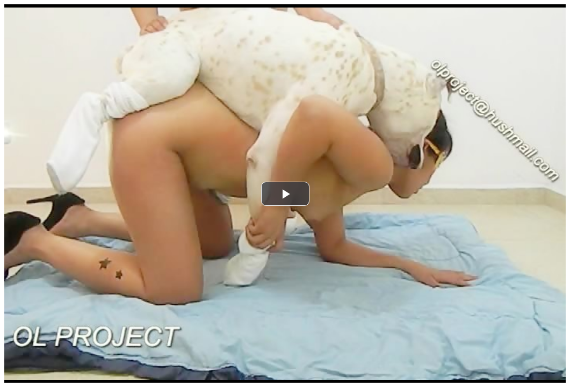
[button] (285, 194)
